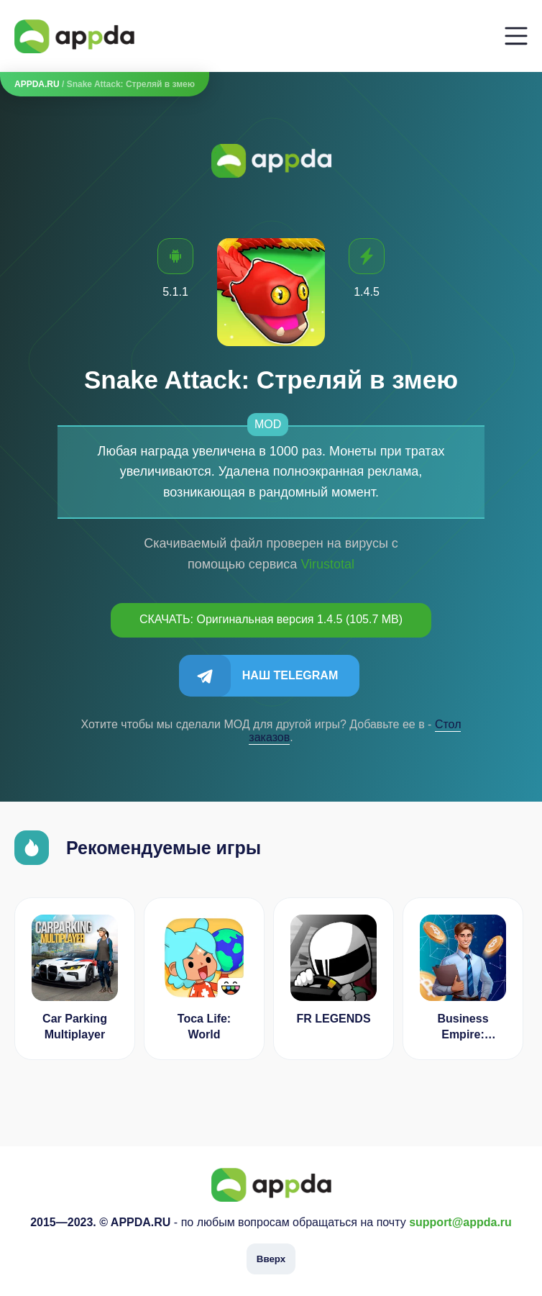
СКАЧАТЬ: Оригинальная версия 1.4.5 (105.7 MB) (271, 619)
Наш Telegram (290, 675)
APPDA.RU (37, 84)
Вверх (271, 1259)
